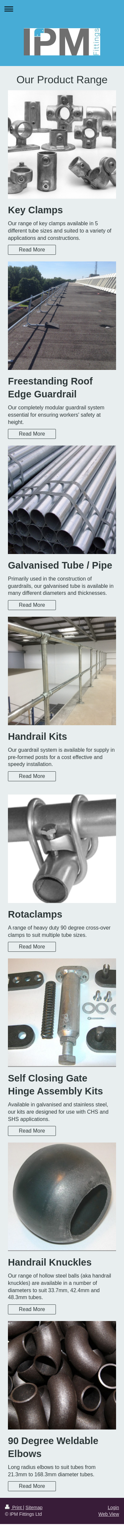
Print (14, 1507)
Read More (32, 249)
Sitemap (33, 1507)
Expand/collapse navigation (62, 9)
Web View (108, 1514)
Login (113, 1507)
